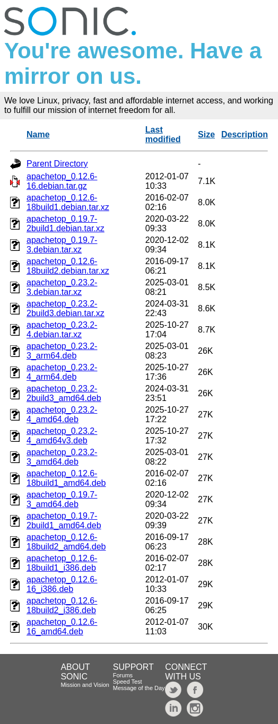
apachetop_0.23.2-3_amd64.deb (62, 457)
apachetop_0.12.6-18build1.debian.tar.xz (68, 202)
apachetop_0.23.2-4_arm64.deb (62, 372)
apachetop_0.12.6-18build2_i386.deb (62, 605)
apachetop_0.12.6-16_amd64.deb (62, 626)
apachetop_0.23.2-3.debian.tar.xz (62, 287)
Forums (123, 675)
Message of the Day (139, 688)
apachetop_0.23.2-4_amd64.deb (62, 414)
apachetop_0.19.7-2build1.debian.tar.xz (66, 223)
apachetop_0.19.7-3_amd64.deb (62, 499)
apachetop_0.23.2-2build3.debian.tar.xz (66, 308)
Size (206, 134)
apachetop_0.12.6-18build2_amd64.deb (66, 542)
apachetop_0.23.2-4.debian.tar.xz (62, 329)
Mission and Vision (84, 685)
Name (38, 134)
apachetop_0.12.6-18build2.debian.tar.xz (68, 266)
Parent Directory (57, 163)
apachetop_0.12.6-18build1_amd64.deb (66, 478)
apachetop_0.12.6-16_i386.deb (62, 584)
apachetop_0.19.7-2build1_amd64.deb (64, 520)
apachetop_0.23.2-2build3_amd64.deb (64, 393)
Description (244, 134)
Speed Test (127, 681)
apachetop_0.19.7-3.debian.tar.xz (62, 244)
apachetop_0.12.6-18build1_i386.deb (62, 563)
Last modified (163, 134)
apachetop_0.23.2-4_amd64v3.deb (62, 435)
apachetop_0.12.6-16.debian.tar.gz (62, 181)
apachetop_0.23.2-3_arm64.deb (62, 351)
